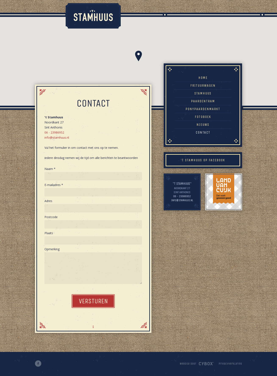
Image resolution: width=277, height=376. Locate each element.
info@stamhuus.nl (56, 137)
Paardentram (203, 101)
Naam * (49, 169)
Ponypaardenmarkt (203, 109)
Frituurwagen (203, 85)
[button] (138, 56)
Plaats (48, 233)
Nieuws (203, 125)
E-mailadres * (53, 185)
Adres (48, 201)
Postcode (51, 217)
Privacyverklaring (230, 363)
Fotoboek (203, 117)
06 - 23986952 (54, 132)
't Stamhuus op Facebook (203, 160)
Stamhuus (202, 93)
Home (203, 78)
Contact (203, 132)
